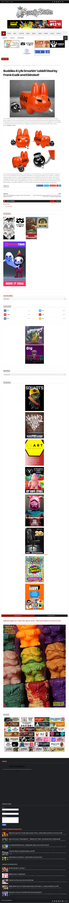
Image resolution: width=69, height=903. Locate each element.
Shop (11, 1)
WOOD (40, 33)
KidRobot (19, 65)
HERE (22, 180)
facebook (58, 201)
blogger (52, 201)
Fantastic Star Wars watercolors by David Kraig (21, 880)
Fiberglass (9, 65)
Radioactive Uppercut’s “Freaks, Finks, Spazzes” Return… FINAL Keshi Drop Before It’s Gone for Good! (32, 621)
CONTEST (12, 38)
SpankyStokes (28, 65)
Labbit (23, 65)
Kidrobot (40, 118)
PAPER (46, 33)
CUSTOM (21, 33)
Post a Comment (8, 206)
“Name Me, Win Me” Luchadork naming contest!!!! (22, 851)
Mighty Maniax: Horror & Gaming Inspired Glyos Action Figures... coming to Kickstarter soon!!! (34, 886)
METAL (34, 33)
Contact (7, 1)
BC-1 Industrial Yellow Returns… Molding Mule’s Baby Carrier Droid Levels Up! (29, 845)
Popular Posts (51, 615)
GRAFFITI (5, 38)
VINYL (14, 33)
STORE (9, 33)
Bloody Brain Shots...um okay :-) (17, 868)
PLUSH (52, 33)
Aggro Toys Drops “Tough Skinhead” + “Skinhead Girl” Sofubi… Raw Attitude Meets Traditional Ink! (34, 839)
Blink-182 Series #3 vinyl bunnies (17, 874)
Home (2, 1)
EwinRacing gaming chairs (41, 554)
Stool (33, 65)
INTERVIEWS (21, 38)
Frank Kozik (14, 65)
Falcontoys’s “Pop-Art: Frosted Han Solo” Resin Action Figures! (25, 892)
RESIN (27, 33)
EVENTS (59, 33)
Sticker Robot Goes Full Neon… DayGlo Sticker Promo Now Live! (25, 857)
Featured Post (18, 615)
